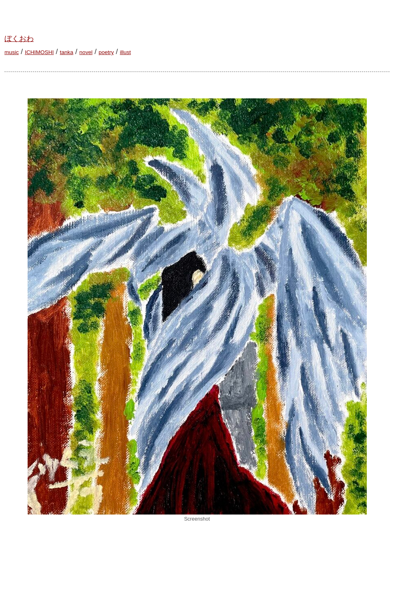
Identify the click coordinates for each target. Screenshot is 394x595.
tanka (66, 52)
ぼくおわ (19, 39)
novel (86, 52)
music (11, 52)
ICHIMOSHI (39, 52)
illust (125, 52)
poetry (106, 52)
